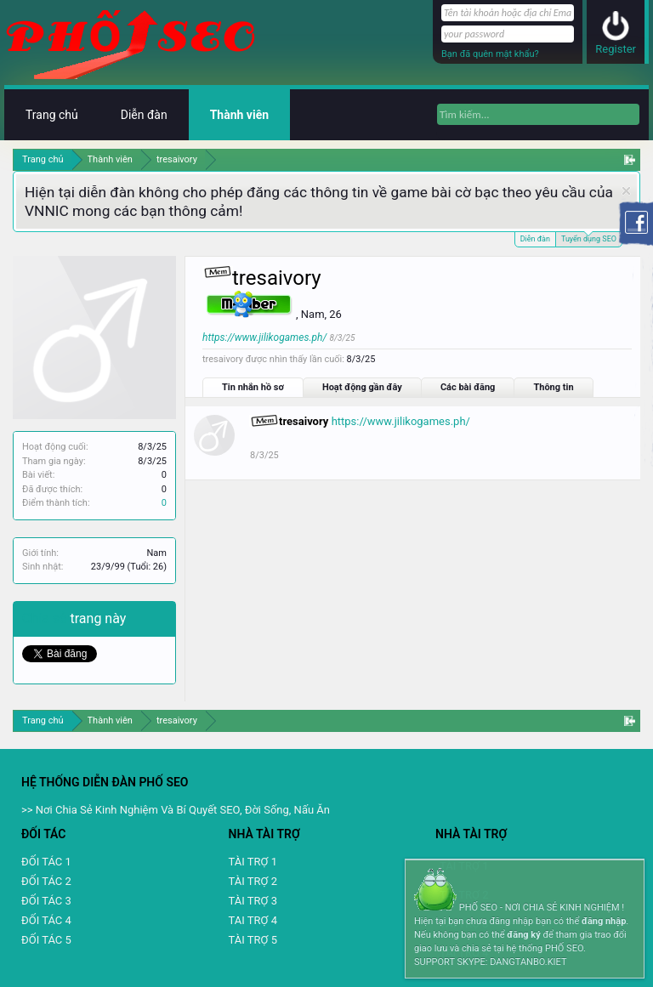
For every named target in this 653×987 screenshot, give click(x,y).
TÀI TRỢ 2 (253, 881)
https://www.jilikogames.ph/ (264, 337)
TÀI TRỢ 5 (253, 939)
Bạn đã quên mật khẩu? (490, 54)
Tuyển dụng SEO (588, 237)
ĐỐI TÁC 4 (46, 920)
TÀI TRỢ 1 (253, 861)
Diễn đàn (535, 239)
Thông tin (553, 387)
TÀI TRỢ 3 (253, 900)
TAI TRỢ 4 (253, 920)
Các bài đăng (468, 387)
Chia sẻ (46, 618)
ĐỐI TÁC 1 (46, 861)
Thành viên (239, 115)
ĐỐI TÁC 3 (46, 900)
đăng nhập (604, 921)
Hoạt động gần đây (362, 387)
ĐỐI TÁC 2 (46, 881)
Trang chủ (52, 115)
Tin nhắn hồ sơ (253, 387)
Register (615, 49)
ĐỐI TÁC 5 (46, 939)
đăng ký (523, 934)
